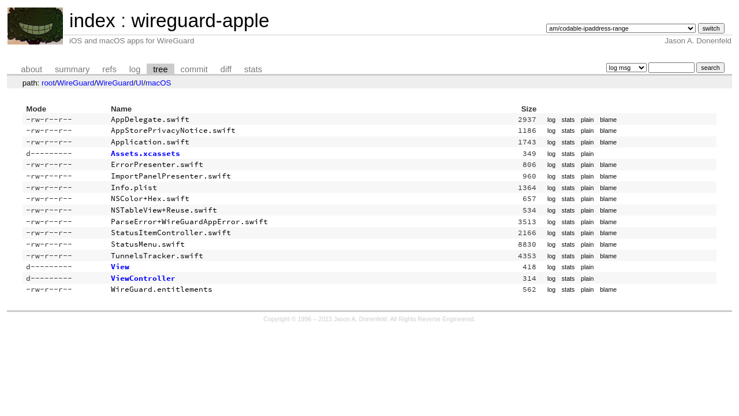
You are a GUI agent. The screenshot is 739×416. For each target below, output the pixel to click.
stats (253, 69)
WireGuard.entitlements (161, 289)
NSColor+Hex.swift (150, 198)
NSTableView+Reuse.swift (164, 210)
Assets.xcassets (145, 153)
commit (194, 69)
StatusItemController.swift (171, 232)
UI (139, 83)
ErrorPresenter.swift (157, 164)
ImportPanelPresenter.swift (171, 176)
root (48, 83)
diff (226, 69)
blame (608, 119)
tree (160, 69)
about (31, 69)
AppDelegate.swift (150, 119)
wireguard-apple (200, 20)
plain (587, 119)
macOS (158, 83)
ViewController (143, 278)
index (92, 20)
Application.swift (150, 142)
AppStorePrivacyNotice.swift (173, 130)
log (135, 69)
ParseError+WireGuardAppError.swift (189, 221)
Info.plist (134, 187)
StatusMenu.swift (148, 244)
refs (109, 69)
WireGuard (75, 83)
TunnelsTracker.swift (157, 256)
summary (72, 69)
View (120, 267)
